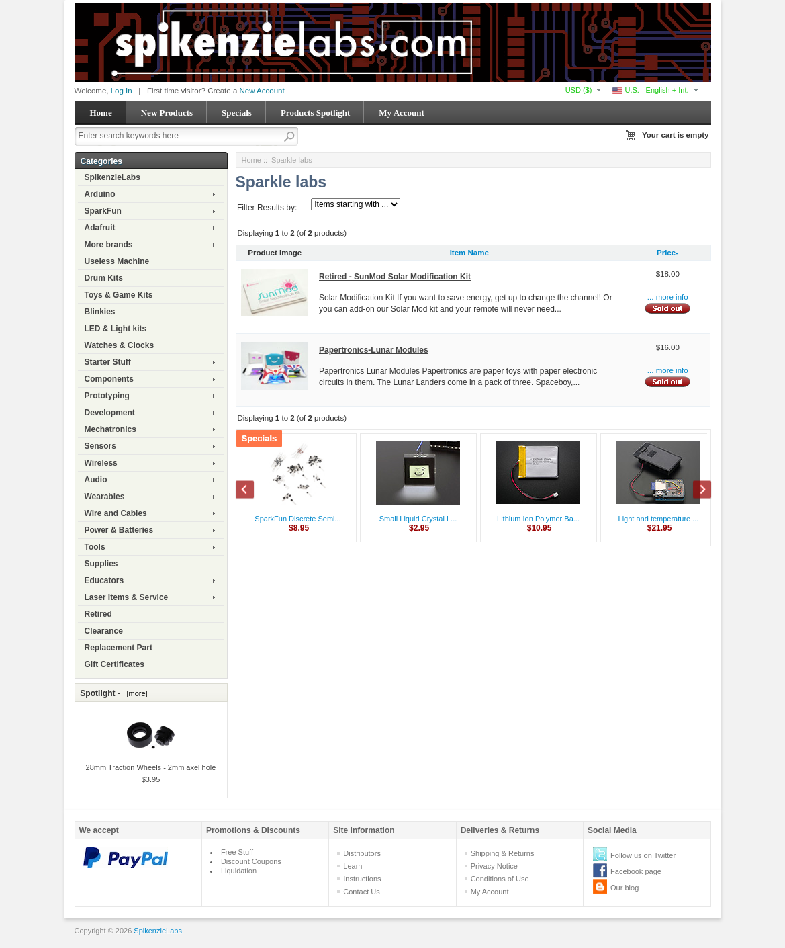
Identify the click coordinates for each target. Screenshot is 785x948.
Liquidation (239, 871)
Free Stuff (237, 852)
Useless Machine (117, 261)
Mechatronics (110, 429)
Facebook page (635, 871)
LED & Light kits (116, 328)
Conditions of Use (500, 879)
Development (110, 412)
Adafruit (100, 227)
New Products (167, 112)
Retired (98, 614)
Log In (121, 91)
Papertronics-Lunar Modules (373, 350)
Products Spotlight (315, 112)
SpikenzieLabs (112, 177)
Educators (104, 580)
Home (101, 112)
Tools (95, 547)
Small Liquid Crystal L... (418, 519)
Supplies (101, 563)
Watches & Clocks (119, 345)
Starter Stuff (108, 362)
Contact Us (361, 892)
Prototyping (107, 395)
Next (695, 491)
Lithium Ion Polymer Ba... (538, 519)
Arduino (100, 194)
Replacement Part (118, 647)
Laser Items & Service (127, 597)
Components (109, 379)
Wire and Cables (116, 513)
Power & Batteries (119, 530)
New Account (262, 91)
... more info (667, 297)
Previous (252, 491)
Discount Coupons (251, 861)
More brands (109, 244)
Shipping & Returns (503, 853)
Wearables (105, 496)
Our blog (624, 888)
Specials (237, 112)
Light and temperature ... (658, 519)
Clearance (104, 631)
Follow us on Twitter (643, 855)
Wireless (101, 463)
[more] (134, 693)
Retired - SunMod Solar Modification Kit (395, 277)
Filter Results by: (267, 207)
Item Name (469, 253)
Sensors (100, 446)
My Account (401, 112)
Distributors (362, 853)
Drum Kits (104, 278)
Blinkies (100, 311)
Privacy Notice (494, 866)
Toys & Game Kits (119, 295)
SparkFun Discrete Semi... (297, 519)
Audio (96, 479)
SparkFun (103, 211)
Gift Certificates (114, 664)
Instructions (362, 879)
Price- (667, 253)
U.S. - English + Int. (650, 90)
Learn (352, 866)
